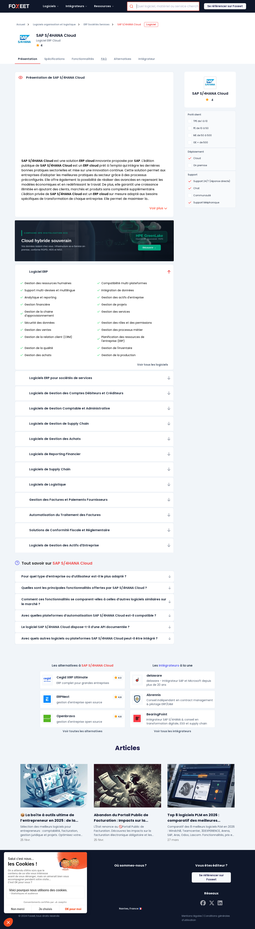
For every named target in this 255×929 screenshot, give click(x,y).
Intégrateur (146, 59)
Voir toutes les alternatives (82, 731)
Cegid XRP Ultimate (72, 677)
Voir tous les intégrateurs (172, 731)
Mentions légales (192, 916)
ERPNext (63, 696)
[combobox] (163, 6)
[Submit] (132, 6)
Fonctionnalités (83, 59)
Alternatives (122, 59)
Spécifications (54, 59)
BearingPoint (156, 714)
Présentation (27, 59)
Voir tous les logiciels (152, 365)
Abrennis (153, 695)
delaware (154, 675)
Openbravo (66, 716)
